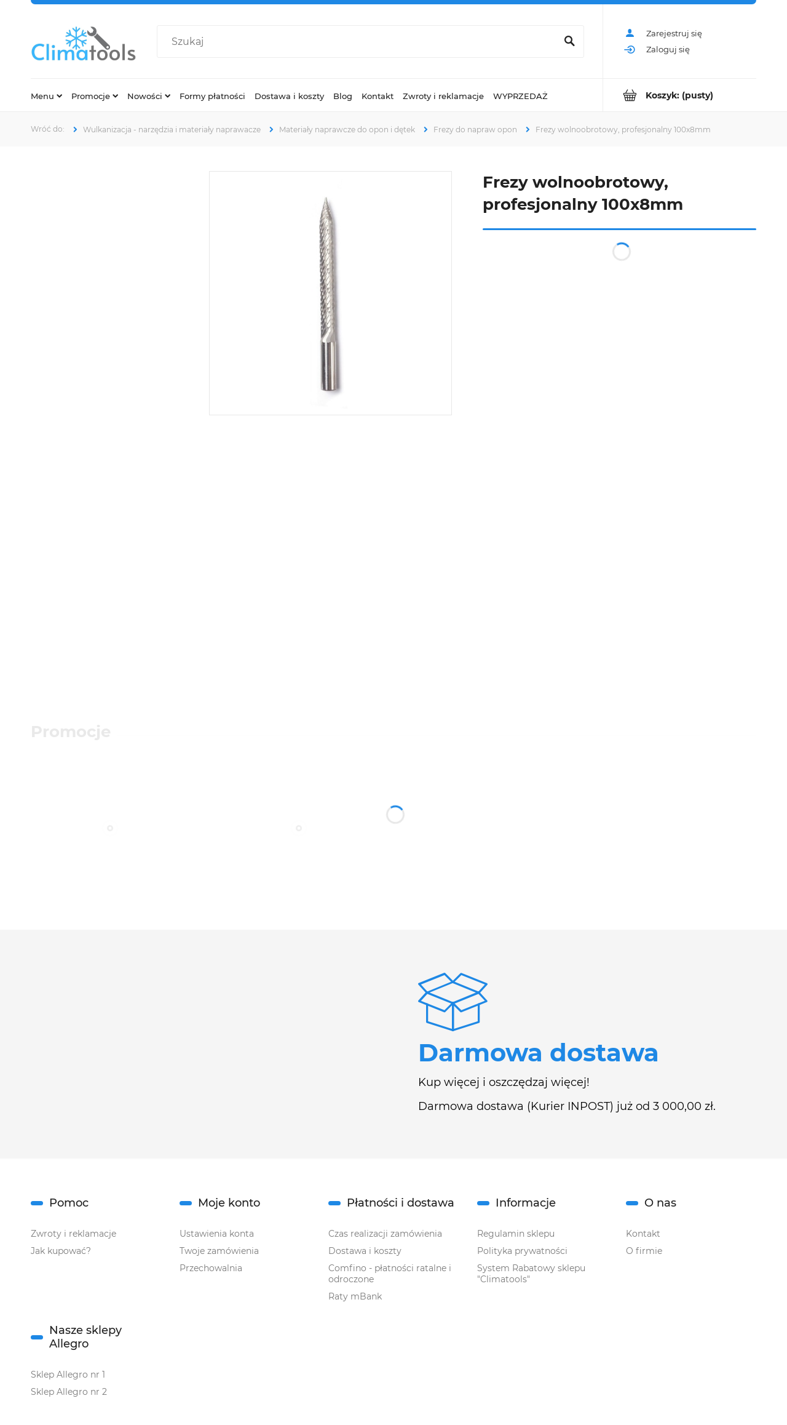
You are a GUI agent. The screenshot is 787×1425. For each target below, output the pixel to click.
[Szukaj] (569, 42)
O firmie (644, 1250)
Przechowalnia (211, 1268)
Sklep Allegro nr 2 (69, 1391)
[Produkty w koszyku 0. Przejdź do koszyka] (679, 95)
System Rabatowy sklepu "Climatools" (531, 1274)
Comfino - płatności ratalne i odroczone (389, 1274)
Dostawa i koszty (364, 1250)
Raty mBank (355, 1296)
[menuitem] (46, 95)
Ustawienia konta (217, 1233)
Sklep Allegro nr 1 (68, 1374)
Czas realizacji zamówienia (385, 1233)
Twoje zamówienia (219, 1250)
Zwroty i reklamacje (73, 1233)
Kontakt (643, 1233)
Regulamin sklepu (516, 1233)
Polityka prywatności (522, 1250)
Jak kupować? (61, 1250)
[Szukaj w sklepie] (359, 42)
